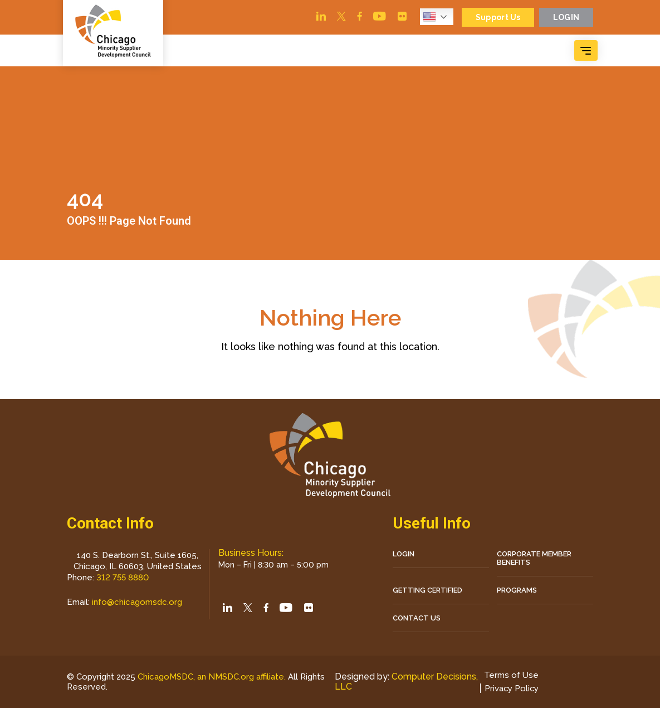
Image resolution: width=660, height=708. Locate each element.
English (428, 16)
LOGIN (403, 554)
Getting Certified (427, 590)
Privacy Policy (511, 688)
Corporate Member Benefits (534, 558)
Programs (517, 590)
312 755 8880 (122, 578)
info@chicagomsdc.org (137, 602)
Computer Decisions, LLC (406, 681)
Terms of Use (510, 675)
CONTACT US (417, 618)
